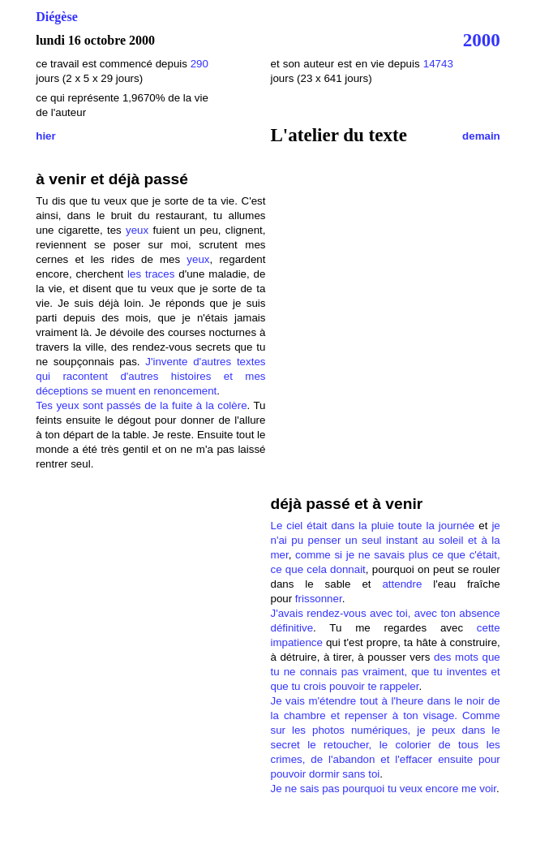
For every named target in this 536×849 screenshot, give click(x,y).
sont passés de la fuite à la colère (163, 405)
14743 (438, 64)
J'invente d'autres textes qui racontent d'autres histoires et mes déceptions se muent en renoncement (150, 376)
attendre (402, 584)
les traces (150, 274)
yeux (137, 230)
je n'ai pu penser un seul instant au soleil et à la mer (385, 540)
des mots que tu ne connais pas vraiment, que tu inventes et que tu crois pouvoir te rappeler (385, 671)
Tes (46, 405)
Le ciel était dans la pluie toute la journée (372, 525)
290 (199, 64)
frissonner (318, 599)
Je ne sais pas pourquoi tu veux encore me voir (383, 788)
